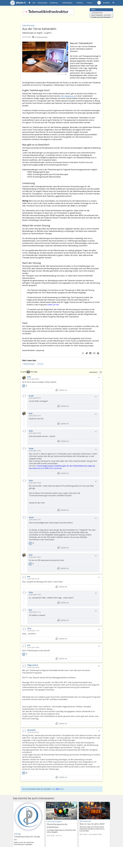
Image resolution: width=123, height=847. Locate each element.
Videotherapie (29, 364)
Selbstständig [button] (67, 3)
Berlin (93, 10)
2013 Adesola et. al (67, 96)
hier (57, 789)
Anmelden (106, 3)
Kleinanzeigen (42, 3)
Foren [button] (89, 3)
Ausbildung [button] (54, 3)
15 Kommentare (41, 37)
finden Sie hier (53, 305)
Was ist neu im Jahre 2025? (92, 824)
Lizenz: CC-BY (60, 74)
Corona (40, 364)
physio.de (17, 2)
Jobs (34, 3)
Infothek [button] (80, 3)
